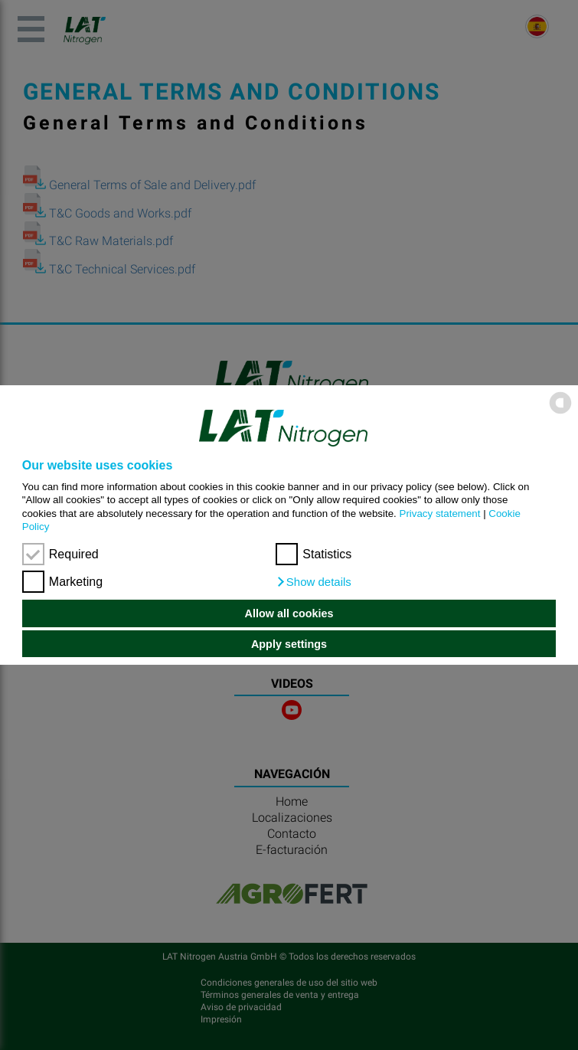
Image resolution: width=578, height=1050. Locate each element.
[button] (313, 582)
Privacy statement (440, 513)
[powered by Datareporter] (560, 412)
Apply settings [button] (289, 644)
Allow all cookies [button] (289, 613)
